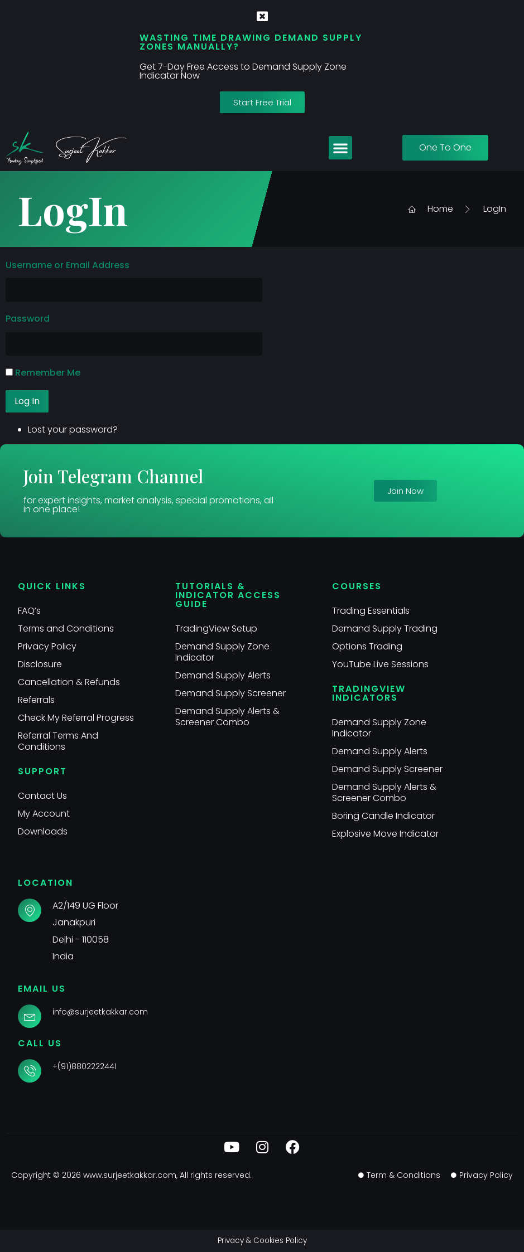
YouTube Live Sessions (380, 664)
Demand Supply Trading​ (385, 628)
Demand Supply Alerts (223, 675)
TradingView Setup (216, 628)
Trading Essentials (371, 610)
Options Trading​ (367, 646)
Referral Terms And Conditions (58, 741)
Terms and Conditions (66, 628)
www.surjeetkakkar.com (129, 1175)
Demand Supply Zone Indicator (222, 652)
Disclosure (40, 664)
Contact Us (42, 795)
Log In (27, 401)
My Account (44, 813)
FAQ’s (29, 610)
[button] (340, 147)
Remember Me (47, 372)
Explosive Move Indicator (385, 833)
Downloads (43, 831)
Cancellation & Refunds (69, 682)
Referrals (36, 699)
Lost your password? (73, 429)
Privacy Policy (47, 646)
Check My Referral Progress (76, 717)
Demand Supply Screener (230, 693)
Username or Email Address (67, 265)
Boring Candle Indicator (383, 815)
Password (28, 318)
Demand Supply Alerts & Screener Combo (227, 717)
